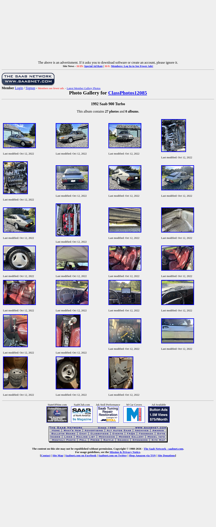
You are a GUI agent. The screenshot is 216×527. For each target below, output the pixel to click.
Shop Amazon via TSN (142, 455)
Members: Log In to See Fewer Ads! (132, 66)
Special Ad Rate (93, 66)
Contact (45, 455)
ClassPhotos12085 (127, 92)
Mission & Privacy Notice (125, 452)
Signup (30, 88)
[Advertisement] (108, 31)
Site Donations (166, 455)
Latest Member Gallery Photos (83, 88)
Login (19, 88)
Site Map (57, 455)
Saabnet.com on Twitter (113, 455)
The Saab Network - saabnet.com (163, 448)
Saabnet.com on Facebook (80, 455)
